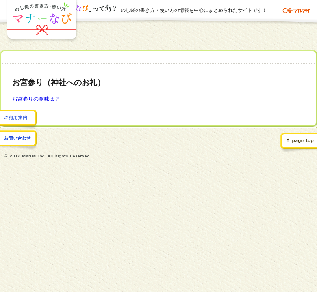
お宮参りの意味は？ (36, 99)
